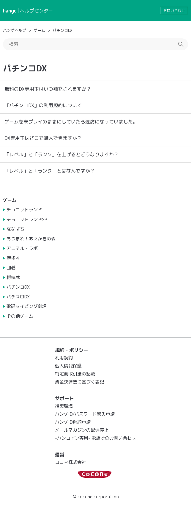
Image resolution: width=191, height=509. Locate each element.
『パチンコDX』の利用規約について (43, 105)
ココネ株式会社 (70, 462)
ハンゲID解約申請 (73, 422)
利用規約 (64, 358)
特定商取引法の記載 (75, 374)
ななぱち (15, 229)
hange (10, 10)
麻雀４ (13, 258)
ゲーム (39, 30)
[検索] (95, 44)
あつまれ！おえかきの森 (31, 239)
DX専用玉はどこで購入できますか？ (43, 138)
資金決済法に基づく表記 (79, 382)
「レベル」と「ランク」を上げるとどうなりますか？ (61, 154)
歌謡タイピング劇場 (27, 306)
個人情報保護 (68, 366)
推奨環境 (64, 406)
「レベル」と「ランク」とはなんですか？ (49, 170)
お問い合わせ (174, 10)
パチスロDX (18, 297)
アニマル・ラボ (22, 248)
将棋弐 (13, 277)
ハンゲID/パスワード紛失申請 (85, 414)
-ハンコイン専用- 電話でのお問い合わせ (95, 438)
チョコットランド (24, 209)
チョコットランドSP (27, 219)
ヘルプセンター (36, 10)
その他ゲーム (20, 316)
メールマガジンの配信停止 (81, 430)
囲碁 (11, 267)
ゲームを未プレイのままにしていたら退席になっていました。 (71, 121)
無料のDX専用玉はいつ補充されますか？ (47, 89)
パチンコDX (62, 30)
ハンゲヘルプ (14, 30)
